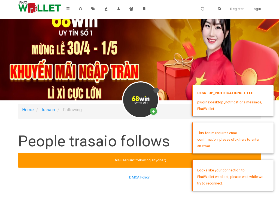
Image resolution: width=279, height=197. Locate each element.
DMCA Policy (139, 177)
